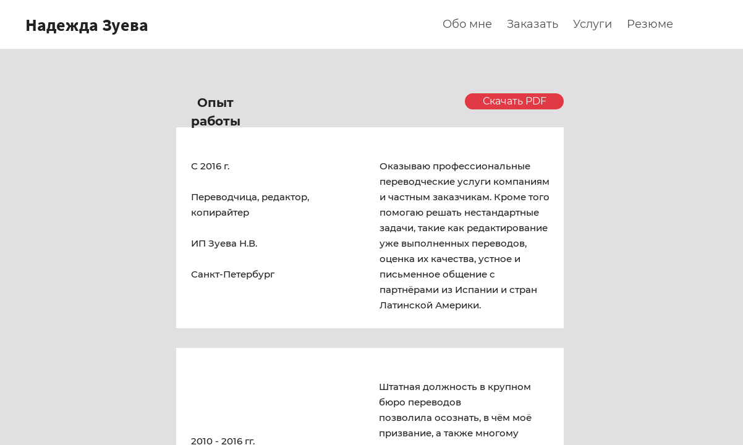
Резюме (650, 24)
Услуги (592, 24)
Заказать (532, 24)
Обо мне (467, 24)
